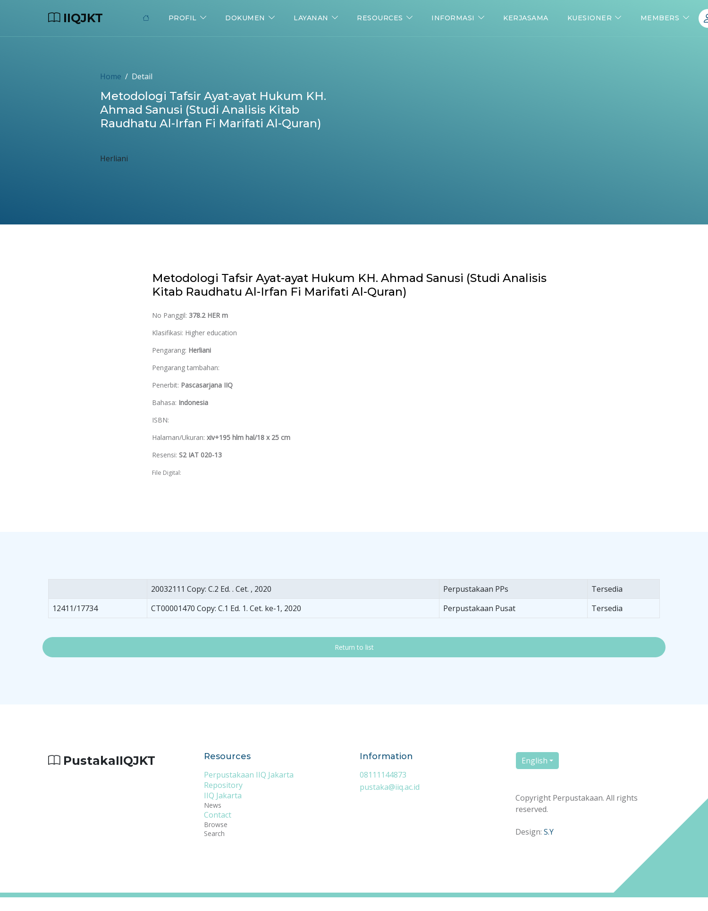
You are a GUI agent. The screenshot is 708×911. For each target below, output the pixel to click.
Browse (216, 824)
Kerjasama (525, 18)
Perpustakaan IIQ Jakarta (249, 775)
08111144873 (383, 775)
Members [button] (660, 18)
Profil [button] (183, 18)
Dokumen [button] (245, 18)
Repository (223, 785)
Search (214, 833)
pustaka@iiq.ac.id (390, 787)
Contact (217, 815)
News (212, 805)
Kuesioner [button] (589, 18)
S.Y (549, 832)
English (535, 760)
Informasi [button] (453, 18)
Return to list (354, 647)
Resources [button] (380, 18)
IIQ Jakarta (223, 795)
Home (110, 76)
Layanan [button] (311, 18)
